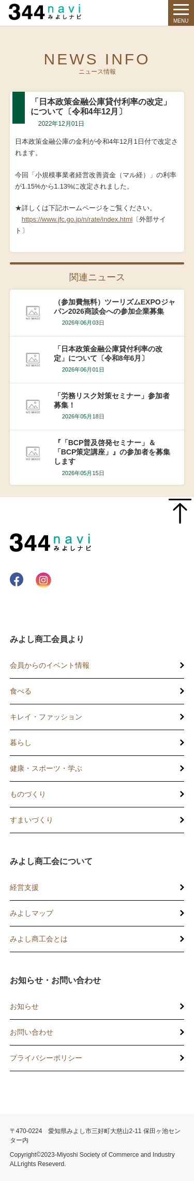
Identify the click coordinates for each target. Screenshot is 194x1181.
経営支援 (24, 887)
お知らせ (24, 1006)
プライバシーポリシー (46, 1058)
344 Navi (48, 12)
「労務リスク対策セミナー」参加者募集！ (112, 400)
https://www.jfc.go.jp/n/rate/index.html (77, 219)
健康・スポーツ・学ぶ (46, 768)
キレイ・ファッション (46, 717)
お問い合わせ (31, 1032)
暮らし (21, 742)
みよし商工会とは (39, 939)
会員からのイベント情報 (49, 665)
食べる (21, 691)
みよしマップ (31, 913)
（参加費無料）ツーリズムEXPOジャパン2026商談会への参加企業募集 (114, 306)
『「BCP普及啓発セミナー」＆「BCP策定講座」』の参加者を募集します (112, 451)
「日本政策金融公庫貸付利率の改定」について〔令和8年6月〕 (108, 353)
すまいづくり (31, 820)
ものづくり (28, 794)
